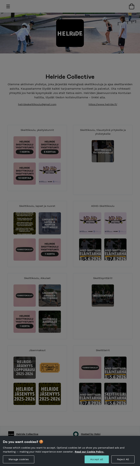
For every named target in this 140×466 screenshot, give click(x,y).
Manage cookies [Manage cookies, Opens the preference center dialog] (19, 461)
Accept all (96, 461)
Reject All (123, 461)
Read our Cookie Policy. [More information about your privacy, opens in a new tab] (89, 453)
